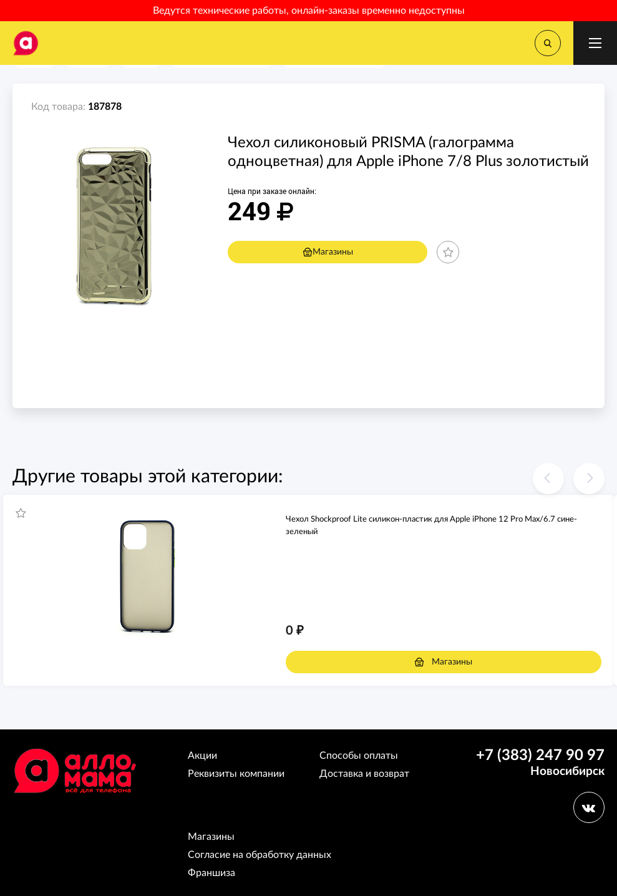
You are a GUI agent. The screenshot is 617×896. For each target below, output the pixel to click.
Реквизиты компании (236, 774)
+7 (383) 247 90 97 (540, 755)
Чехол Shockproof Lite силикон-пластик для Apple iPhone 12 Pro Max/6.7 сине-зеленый (431, 525)
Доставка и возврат (364, 774)
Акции (202, 756)
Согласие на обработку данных (259, 855)
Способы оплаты (358, 756)
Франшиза (211, 873)
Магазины (328, 252)
